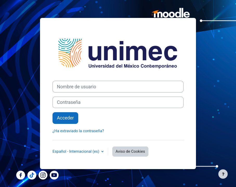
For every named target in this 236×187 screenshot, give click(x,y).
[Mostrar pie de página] (223, 174)
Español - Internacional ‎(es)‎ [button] (76, 151)
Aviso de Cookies (130, 151)
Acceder (65, 118)
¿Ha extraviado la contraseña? (78, 131)
